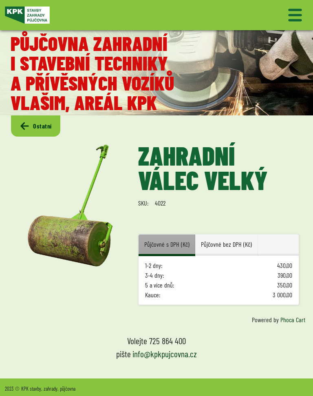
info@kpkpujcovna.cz (164, 354)
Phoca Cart (292, 319)
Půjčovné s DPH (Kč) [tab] (166, 244)
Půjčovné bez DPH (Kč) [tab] (226, 244)
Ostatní (35, 126)
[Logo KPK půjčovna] (79, 15)
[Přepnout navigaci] (234, 15)
